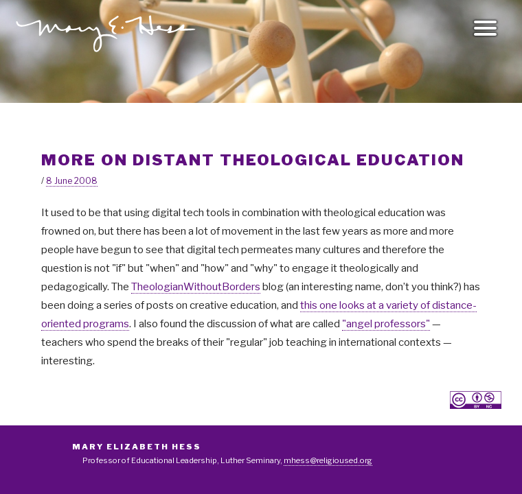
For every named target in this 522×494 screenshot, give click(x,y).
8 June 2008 (72, 181)
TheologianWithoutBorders (195, 287)
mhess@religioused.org (328, 460)
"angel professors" (386, 324)
